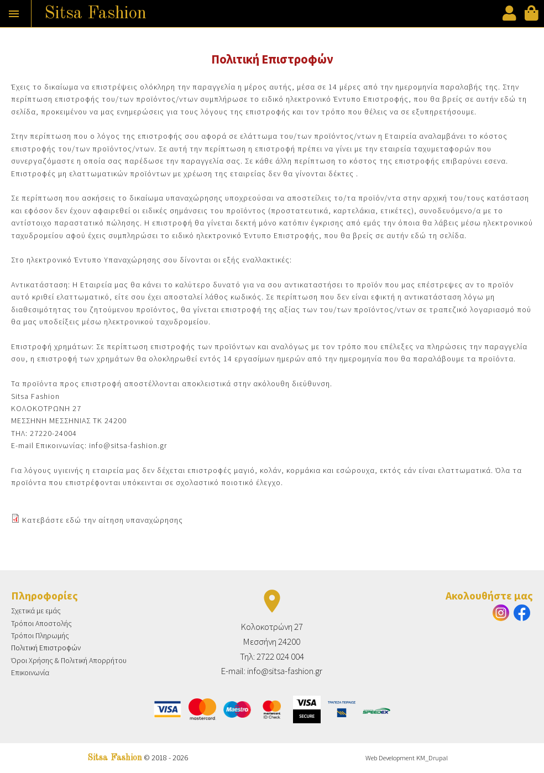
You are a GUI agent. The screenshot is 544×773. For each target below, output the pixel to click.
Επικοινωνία (30, 672)
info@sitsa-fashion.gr (128, 445)
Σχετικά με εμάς (36, 611)
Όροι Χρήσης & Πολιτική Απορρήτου (69, 660)
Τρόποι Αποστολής (41, 623)
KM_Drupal (432, 758)
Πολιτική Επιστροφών (46, 648)
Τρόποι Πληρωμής (40, 635)
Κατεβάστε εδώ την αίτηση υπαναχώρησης (102, 520)
